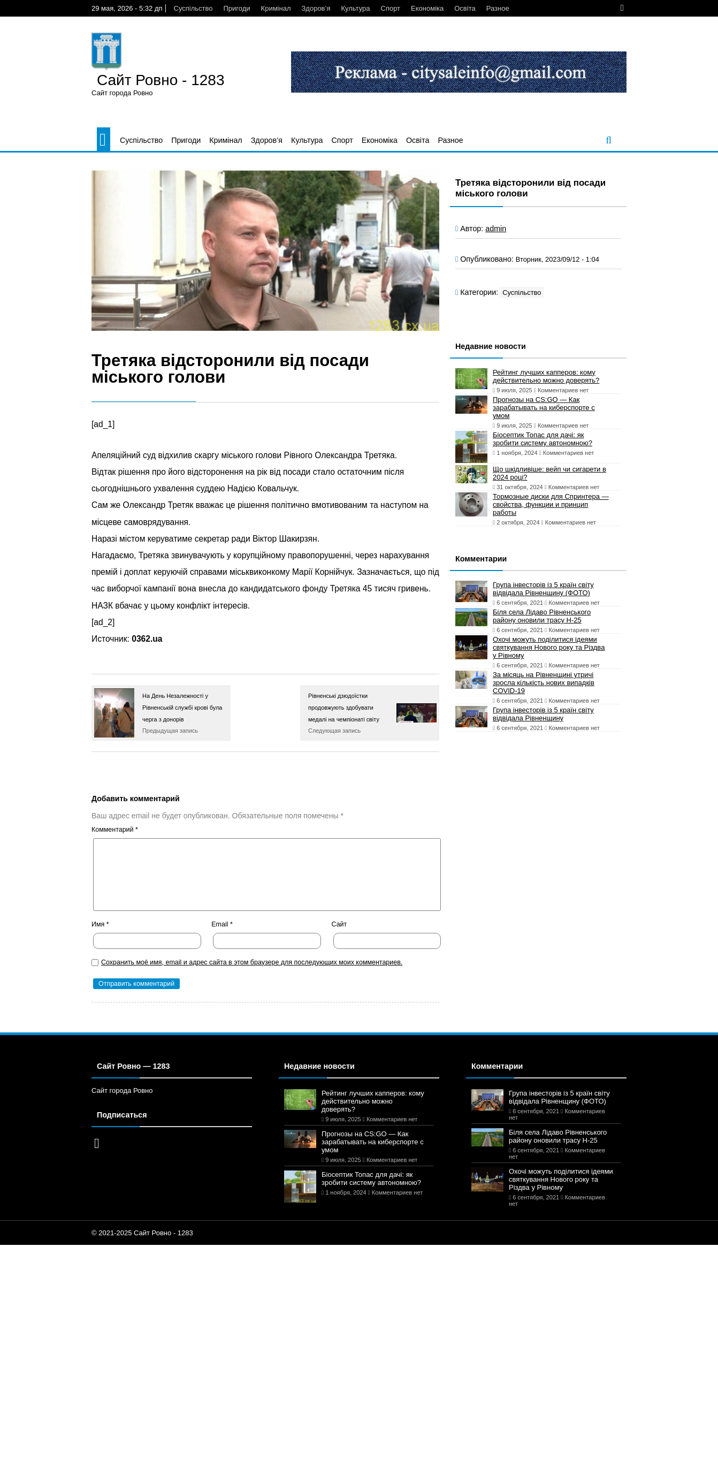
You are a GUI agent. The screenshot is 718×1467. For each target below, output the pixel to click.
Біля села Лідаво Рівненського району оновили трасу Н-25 (542, 616)
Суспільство (193, 8)
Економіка (427, 8)
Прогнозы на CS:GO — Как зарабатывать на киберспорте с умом (544, 408)
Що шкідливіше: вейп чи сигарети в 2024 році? (549, 473)
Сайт (339, 924)
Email (222, 924)
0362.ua (147, 638)
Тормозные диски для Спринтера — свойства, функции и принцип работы (551, 504)
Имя (100, 924)
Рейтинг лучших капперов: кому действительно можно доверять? (546, 376)
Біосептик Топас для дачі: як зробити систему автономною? (542, 439)
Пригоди (237, 8)
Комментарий (114, 829)
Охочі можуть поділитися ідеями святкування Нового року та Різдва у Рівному (549, 647)
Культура (355, 8)
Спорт (391, 8)
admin (495, 228)
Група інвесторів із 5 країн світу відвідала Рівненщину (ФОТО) (543, 589)
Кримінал (276, 8)
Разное (497, 8)
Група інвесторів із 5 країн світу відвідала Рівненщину (543, 714)
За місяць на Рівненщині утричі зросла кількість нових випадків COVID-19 (543, 683)
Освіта (464, 8)
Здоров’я (315, 8)
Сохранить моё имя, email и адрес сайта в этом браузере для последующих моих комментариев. (251, 962)
